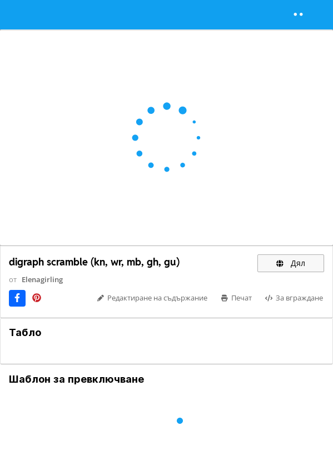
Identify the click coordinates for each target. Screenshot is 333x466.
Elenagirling (42, 279)
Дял (290, 263)
